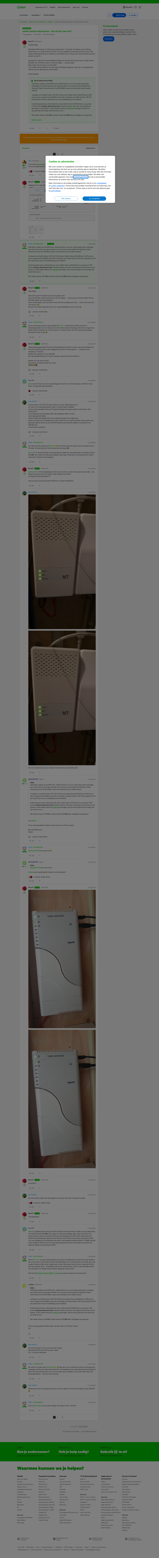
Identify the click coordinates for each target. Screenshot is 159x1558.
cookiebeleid (101, 183)
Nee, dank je (66, 199)
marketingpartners (81, 177)
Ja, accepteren (94, 199)
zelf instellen (56, 191)
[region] (80, 179)
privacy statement (58, 186)
